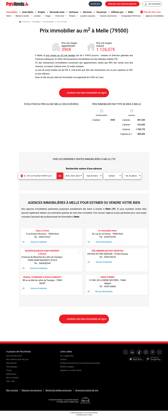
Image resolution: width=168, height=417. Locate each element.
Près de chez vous (150, 12)
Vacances (101, 12)
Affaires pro (117, 12)
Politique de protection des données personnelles (80, 363)
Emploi (41, 12)
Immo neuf (59, 16)
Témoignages (11, 367)
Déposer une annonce (32, 390)
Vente (8, 16)
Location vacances (87, 16)
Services (87, 12)
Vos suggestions (67, 356)
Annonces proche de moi (86, 390)
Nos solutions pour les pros (17, 359)
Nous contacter (12, 378)
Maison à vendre (22, 16)
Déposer (122, 3)
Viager (48, 16)
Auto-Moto (27, 12)
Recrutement (11, 363)
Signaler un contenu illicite (70, 370)
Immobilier (12, 12)
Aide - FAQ (10, 381)
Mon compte (12, 390)
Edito (130, 12)
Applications (11, 374)
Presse (9, 370)
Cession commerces (108, 16)
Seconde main (57, 12)
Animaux (73, 12)
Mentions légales (67, 367)
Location (37, 16)
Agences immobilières (155, 16)
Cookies (63, 359)
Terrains (72, 16)
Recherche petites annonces (58, 390)
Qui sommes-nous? (14, 356)
